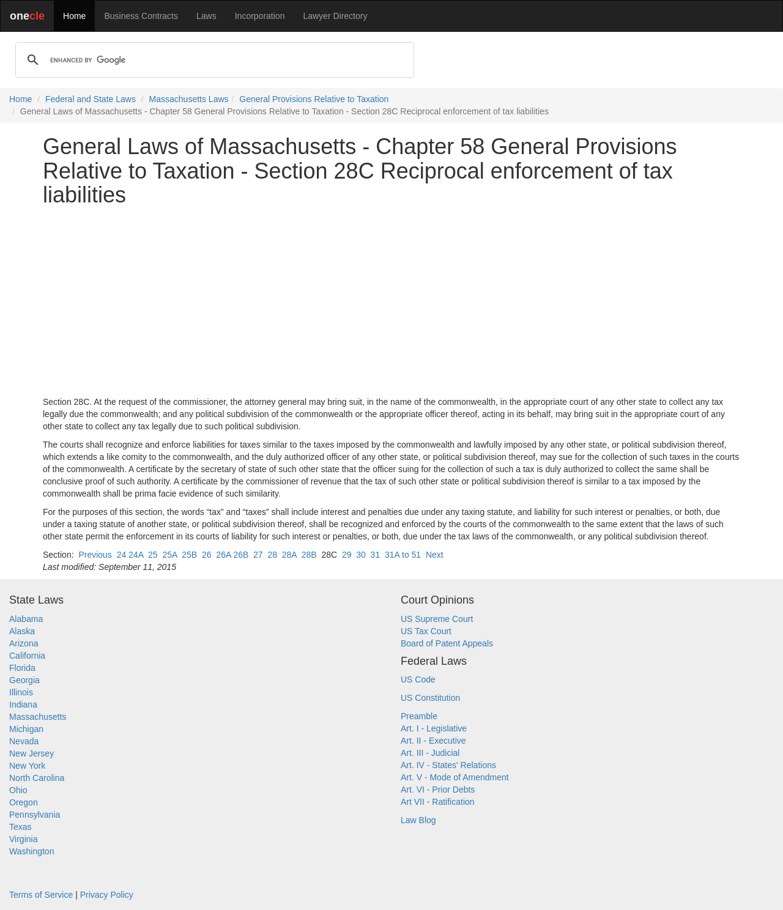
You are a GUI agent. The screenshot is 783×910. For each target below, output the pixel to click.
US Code (418, 679)
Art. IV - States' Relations (448, 765)
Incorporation (260, 16)
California (27, 655)
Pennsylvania (34, 814)
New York (27, 766)
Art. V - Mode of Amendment (455, 777)
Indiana (23, 704)
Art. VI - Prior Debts (438, 789)
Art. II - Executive (433, 740)
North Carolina (36, 778)
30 (361, 555)
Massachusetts (37, 717)
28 (272, 555)
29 (347, 555)
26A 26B (232, 555)
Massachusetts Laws (189, 99)
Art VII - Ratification (438, 802)
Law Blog (418, 820)
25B (189, 555)
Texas (20, 827)
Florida (22, 668)
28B (309, 555)
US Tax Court (426, 631)
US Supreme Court (437, 619)
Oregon (23, 802)
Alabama (26, 619)
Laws (206, 16)
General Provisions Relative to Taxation (313, 99)
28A (289, 555)
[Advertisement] (391, 301)
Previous (94, 555)
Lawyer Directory (335, 16)
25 (153, 555)
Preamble (419, 716)
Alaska (22, 631)
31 (375, 555)
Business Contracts (141, 16)
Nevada (24, 741)
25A (169, 555)
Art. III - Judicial (430, 753)
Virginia (23, 839)
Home (74, 16)
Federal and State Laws (90, 99)
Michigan (26, 729)
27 (258, 555)
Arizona (23, 643)
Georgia (24, 680)
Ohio (18, 790)
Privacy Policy (106, 895)
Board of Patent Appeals (447, 643)
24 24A (130, 555)
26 (207, 555)
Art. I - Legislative (434, 728)
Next (434, 555)
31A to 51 (403, 555)
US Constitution (430, 698)
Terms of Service (41, 895)
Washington (31, 851)
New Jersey (31, 753)
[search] (213, 60)
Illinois (21, 692)
